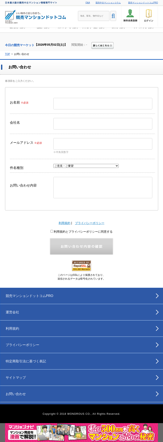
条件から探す (119, 34)
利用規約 (64, 223)
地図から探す (43, 34)
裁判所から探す (18, 34)
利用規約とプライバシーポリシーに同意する (81, 231)
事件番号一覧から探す (93, 34)
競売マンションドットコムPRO (143, 2)
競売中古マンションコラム (108, 2)
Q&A (87, 2)
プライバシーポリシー (89, 223)
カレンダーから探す (68, 34)
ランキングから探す (143, 34)
